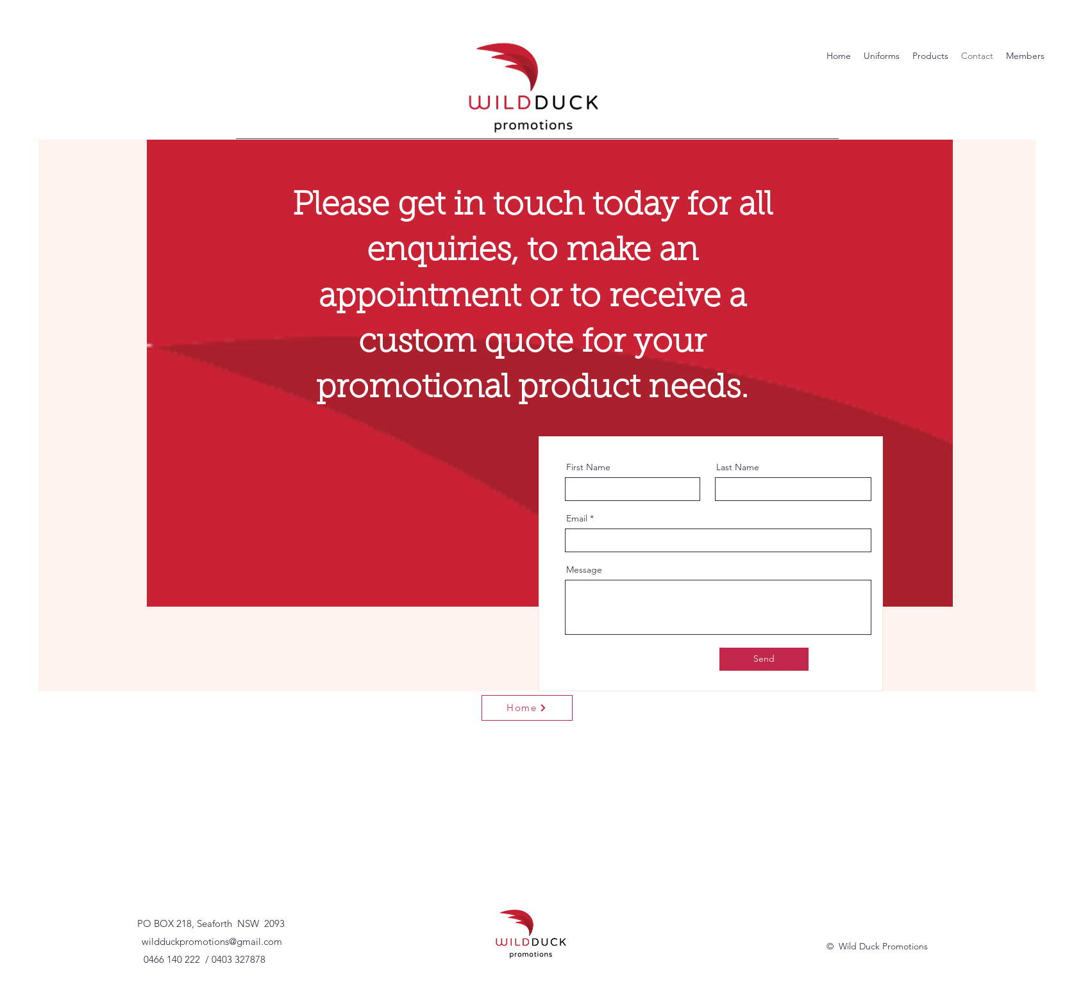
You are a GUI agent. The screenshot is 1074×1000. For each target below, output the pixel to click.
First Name (588, 467)
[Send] (764, 659)
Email (576, 518)
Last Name (737, 467)
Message (584, 569)
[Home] (527, 708)
